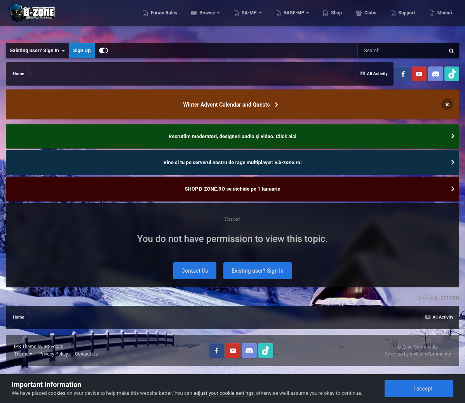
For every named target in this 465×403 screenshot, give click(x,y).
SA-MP (249, 19)
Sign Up (82, 50)
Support (406, 19)
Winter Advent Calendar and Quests (226, 105)
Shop (336, 19)
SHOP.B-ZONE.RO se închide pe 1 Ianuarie (232, 189)
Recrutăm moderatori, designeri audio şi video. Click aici (232, 136)
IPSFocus (53, 346)
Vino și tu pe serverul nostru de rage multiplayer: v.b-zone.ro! (233, 162)
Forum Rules (163, 19)
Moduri (444, 19)
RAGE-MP (294, 19)
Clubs (369, 19)
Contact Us (194, 271)
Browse (207, 19)
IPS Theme (25, 346)
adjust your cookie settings (223, 393)
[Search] (401, 50)
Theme (23, 354)
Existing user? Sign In (37, 50)
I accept (418, 388)
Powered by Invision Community (418, 354)
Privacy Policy (53, 354)
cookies (57, 393)
